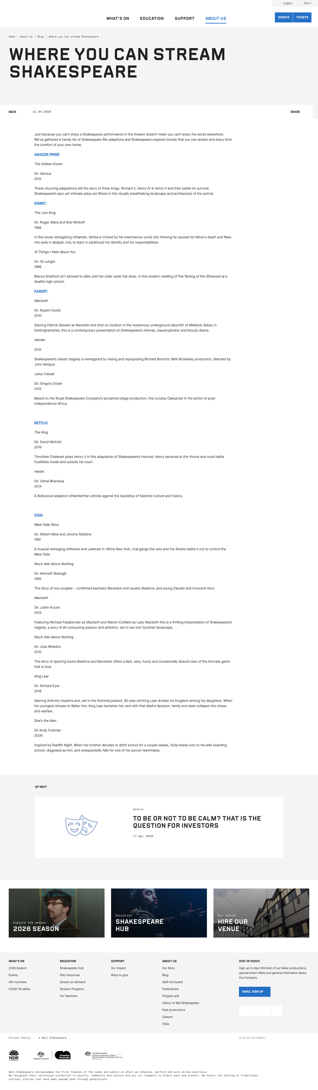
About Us (26, 36)
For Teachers (68, 996)
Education (68, 961)
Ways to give (119, 975)
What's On (16, 961)
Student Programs (72, 989)
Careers (167, 1017)
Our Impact (118, 968)
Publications (170, 989)
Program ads (170, 996)
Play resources (70, 975)
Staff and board (172, 982)
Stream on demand (72, 982)
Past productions (173, 1010)
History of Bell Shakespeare (180, 1003)
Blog (40, 36)
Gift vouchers (18, 982)
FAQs (165, 1024)
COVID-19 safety (19, 989)
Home (12, 36)
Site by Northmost (252, 1037)
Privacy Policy (19, 1037)
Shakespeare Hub (72, 968)
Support (117, 961)
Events (13, 975)
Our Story (168, 968)
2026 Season (18, 968)
